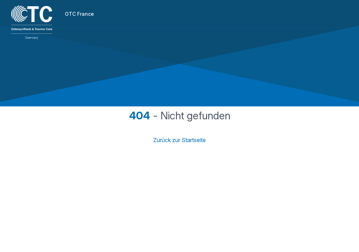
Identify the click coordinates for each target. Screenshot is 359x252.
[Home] (31, 22)
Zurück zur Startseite (179, 140)
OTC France (79, 14)
